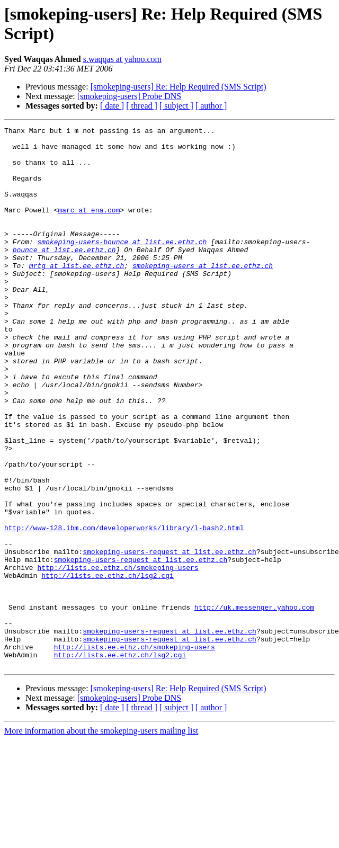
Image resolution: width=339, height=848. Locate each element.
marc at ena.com (89, 227)
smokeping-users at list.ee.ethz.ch (202, 294)
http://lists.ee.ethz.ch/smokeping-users (117, 656)
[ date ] (112, 105)
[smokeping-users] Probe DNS (129, 96)
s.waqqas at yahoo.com (122, 59)
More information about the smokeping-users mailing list (101, 838)
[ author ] (211, 105)
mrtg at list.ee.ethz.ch (76, 294)
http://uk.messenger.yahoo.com (254, 704)
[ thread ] (141, 105)
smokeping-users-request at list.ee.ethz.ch (169, 637)
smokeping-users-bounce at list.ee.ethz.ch (122, 265)
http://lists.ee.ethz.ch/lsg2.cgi (107, 666)
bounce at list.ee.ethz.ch (64, 275)
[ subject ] (176, 105)
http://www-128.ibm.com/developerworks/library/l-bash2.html (124, 608)
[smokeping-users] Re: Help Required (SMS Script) (178, 86)
